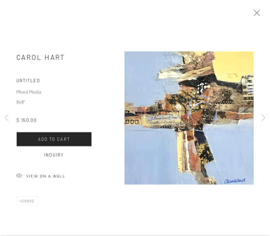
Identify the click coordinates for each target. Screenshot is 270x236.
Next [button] (263, 118)
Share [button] (28, 202)
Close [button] (255, 15)
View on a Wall (41, 178)
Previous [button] (6, 118)
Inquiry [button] (54, 156)
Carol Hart (41, 59)
